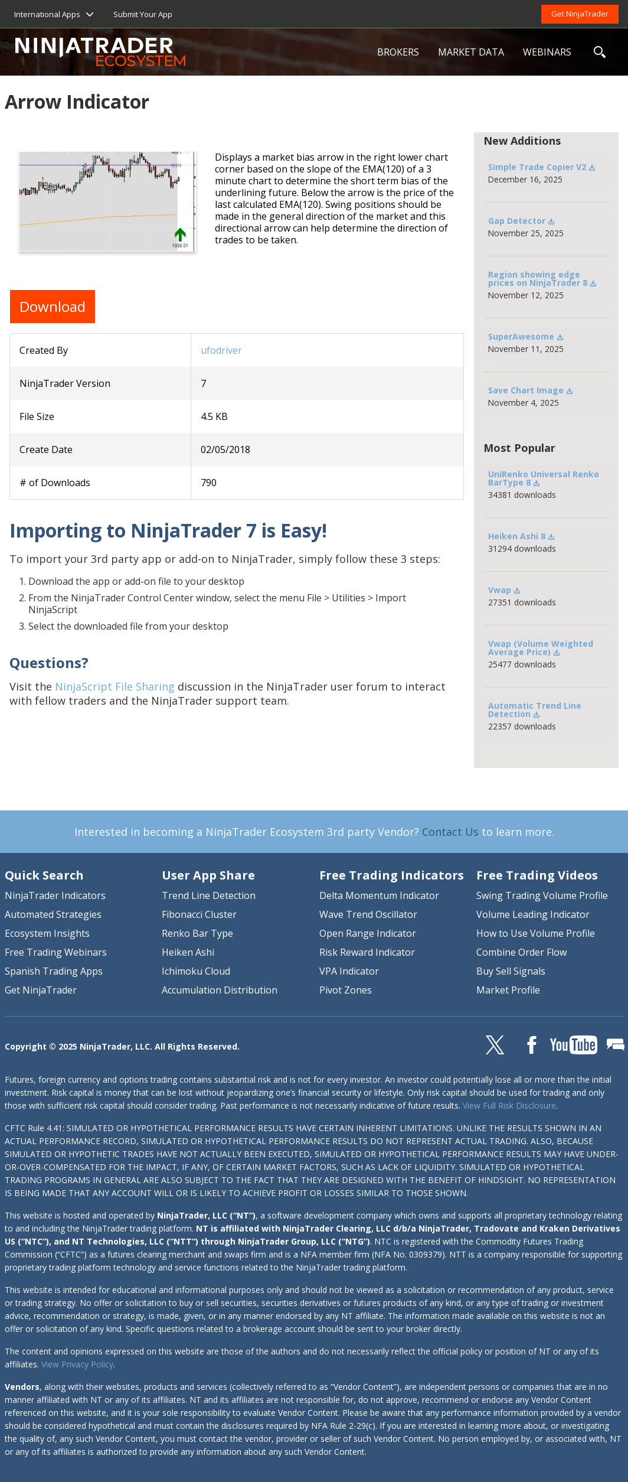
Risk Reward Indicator (367, 952)
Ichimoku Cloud (196, 971)
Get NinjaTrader (580, 13)
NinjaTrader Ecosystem (191, 52)
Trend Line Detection (209, 895)
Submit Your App (142, 14)
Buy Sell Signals (510, 971)
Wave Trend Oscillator (368, 914)
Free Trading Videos (537, 875)
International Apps (47, 14)
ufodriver (221, 350)
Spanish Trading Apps (54, 971)
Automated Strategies (53, 914)
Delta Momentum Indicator (379, 895)
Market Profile (508, 989)
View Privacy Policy (77, 1364)
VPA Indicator (349, 971)
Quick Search (44, 875)
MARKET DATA (471, 51)
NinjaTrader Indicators (55, 895)
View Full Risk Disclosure (509, 1105)
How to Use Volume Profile (535, 933)
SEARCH (600, 52)
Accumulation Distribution (219, 989)
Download (52, 306)
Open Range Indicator (367, 933)
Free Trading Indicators (391, 875)
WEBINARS (547, 51)
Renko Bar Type (197, 933)
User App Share (208, 875)
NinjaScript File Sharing (115, 686)
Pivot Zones (345, 989)
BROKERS (398, 51)
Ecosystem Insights (47, 933)
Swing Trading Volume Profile (542, 895)
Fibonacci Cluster (199, 914)
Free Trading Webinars (56, 952)
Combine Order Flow (521, 952)
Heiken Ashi (188, 952)
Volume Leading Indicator (533, 914)
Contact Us (450, 832)
